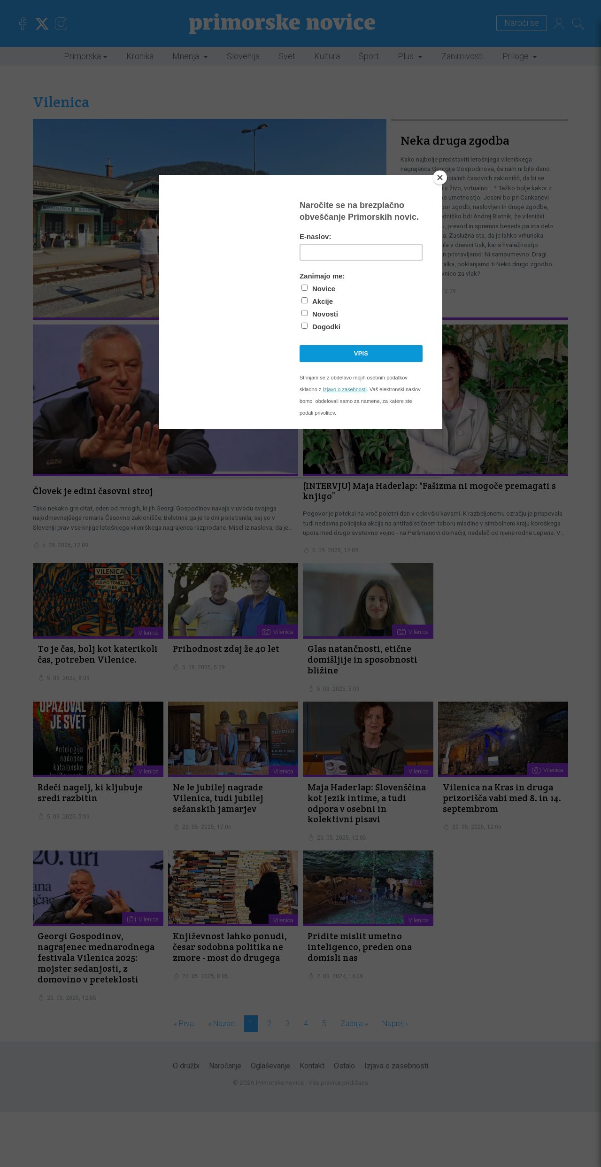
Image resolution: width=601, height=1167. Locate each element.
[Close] (440, 177)
